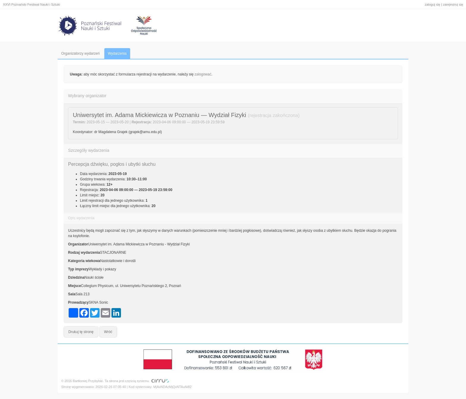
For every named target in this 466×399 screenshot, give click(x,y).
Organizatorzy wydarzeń (80, 53)
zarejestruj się (453, 4)
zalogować (203, 74)
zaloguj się (432, 4)
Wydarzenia (117, 53)
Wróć (108, 332)
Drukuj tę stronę (81, 332)
